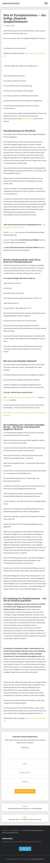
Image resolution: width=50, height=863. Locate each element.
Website (25, 781)
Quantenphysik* (27, 118)
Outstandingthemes (38, 859)
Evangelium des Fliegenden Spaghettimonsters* (22, 397)
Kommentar (25, 747)
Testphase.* (11, 232)
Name (25, 763)
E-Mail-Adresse (25, 772)
